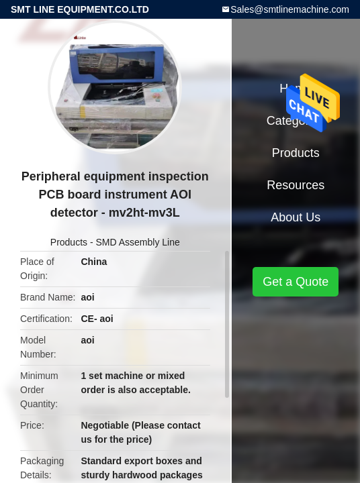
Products (68, 242)
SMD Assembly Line (138, 242)
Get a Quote (295, 281)
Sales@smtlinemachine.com (289, 9)
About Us (295, 217)
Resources (295, 185)
